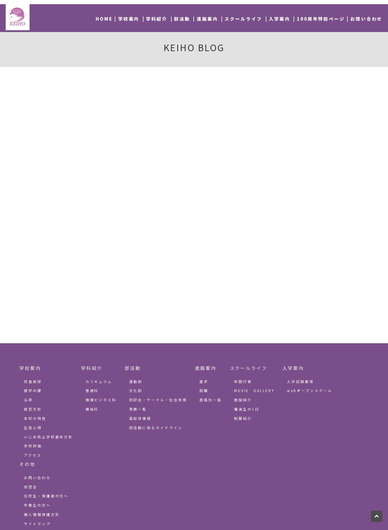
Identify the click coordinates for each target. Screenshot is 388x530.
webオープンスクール (309, 390)
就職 (203, 390)
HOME (104, 19)
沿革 (28, 399)
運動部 (136, 381)
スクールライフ (243, 19)
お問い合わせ (366, 19)
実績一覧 (138, 408)
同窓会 (30, 486)
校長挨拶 (33, 381)
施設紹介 (243, 399)
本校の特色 (35, 418)
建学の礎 (33, 390)
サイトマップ (37, 523)
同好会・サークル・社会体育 (158, 399)
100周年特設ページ (321, 19)
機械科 (92, 408)
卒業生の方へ (37, 505)
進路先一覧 (210, 399)
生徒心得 (33, 427)
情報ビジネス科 (101, 399)
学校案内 (129, 19)
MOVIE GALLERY (254, 390)
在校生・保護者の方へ (46, 495)
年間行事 (243, 381)
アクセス (33, 455)
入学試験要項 (300, 381)
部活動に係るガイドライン (156, 427)
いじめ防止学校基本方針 (48, 436)
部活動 (182, 19)
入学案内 (279, 19)
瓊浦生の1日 (246, 408)
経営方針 (33, 408)
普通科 (92, 390)
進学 (203, 381)
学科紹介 (156, 19)
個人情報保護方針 (42, 514)
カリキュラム (98, 381)
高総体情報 (140, 418)
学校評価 (33, 445)
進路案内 (207, 19)
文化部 (136, 390)
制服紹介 (243, 418)
